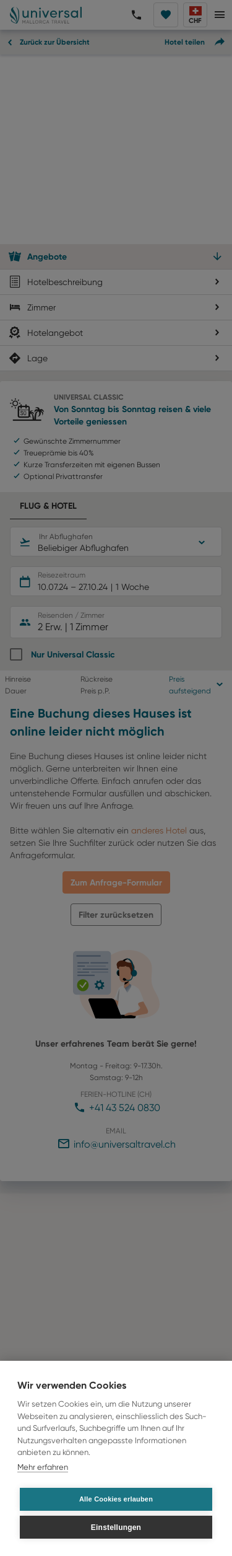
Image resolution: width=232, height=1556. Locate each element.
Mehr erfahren (42, 1467)
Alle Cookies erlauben (116, 1499)
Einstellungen (116, 1527)
